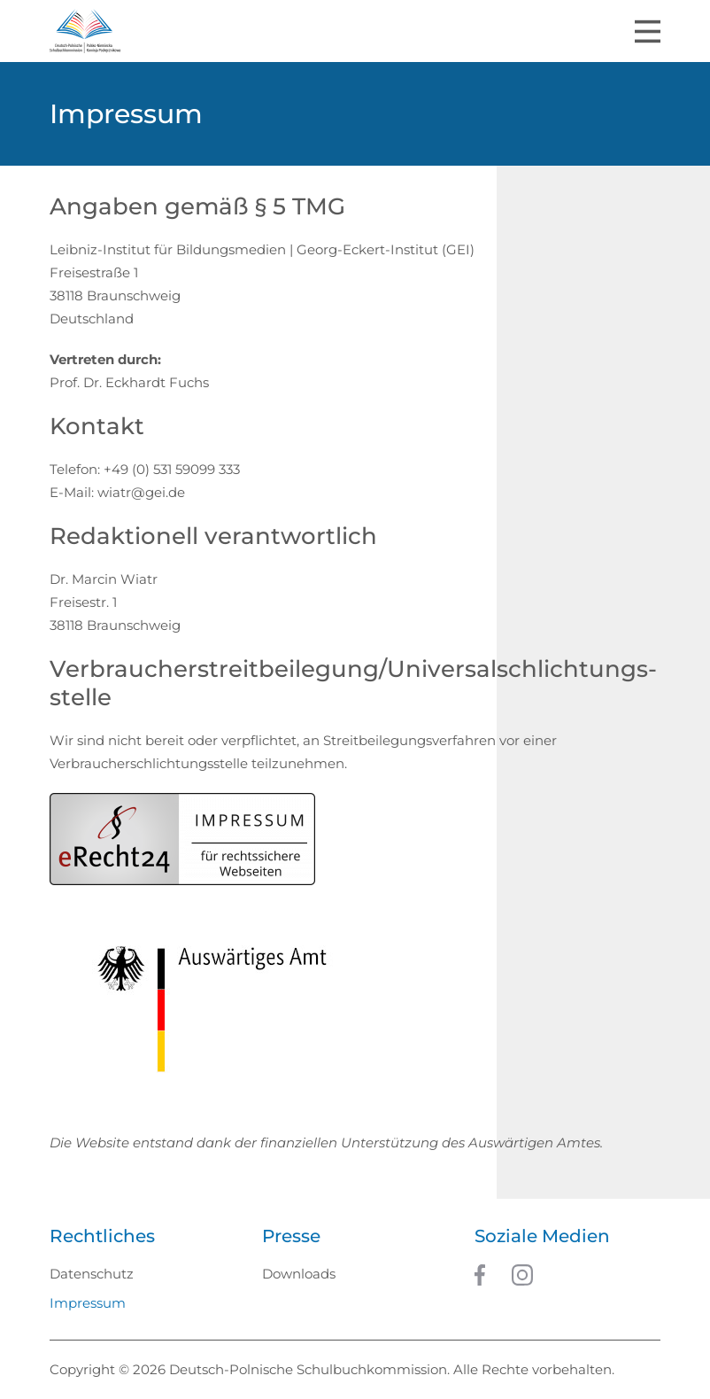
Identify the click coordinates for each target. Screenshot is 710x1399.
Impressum (88, 1302)
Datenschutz (92, 1273)
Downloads (299, 1273)
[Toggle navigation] (647, 31)
